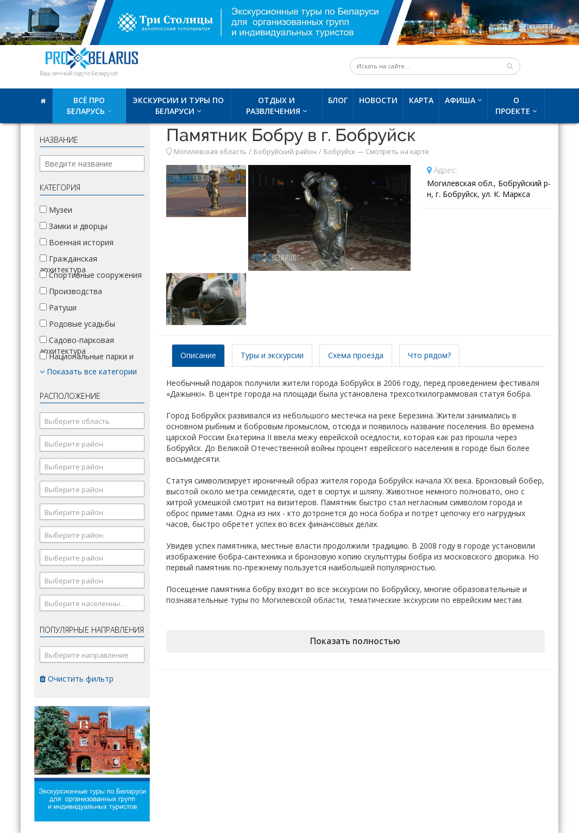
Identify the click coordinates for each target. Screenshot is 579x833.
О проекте (512, 105)
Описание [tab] (198, 355)
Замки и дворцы (74, 226)
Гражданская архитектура (68, 264)
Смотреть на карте (397, 151)
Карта (421, 100)
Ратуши (58, 307)
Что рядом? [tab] (429, 355)
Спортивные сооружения (91, 275)
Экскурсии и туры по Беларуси (178, 105)
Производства (71, 291)
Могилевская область (210, 151)
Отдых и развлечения (273, 105)
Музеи (56, 210)
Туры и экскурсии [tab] (272, 355)
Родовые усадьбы (77, 324)
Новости (378, 100)
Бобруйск (339, 151)
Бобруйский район (285, 151)
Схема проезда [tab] (355, 355)
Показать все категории (88, 371)
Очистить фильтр (77, 678)
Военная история (77, 242)
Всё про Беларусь (86, 105)
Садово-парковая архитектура (77, 345)
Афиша (460, 100)
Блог (338, 100)
